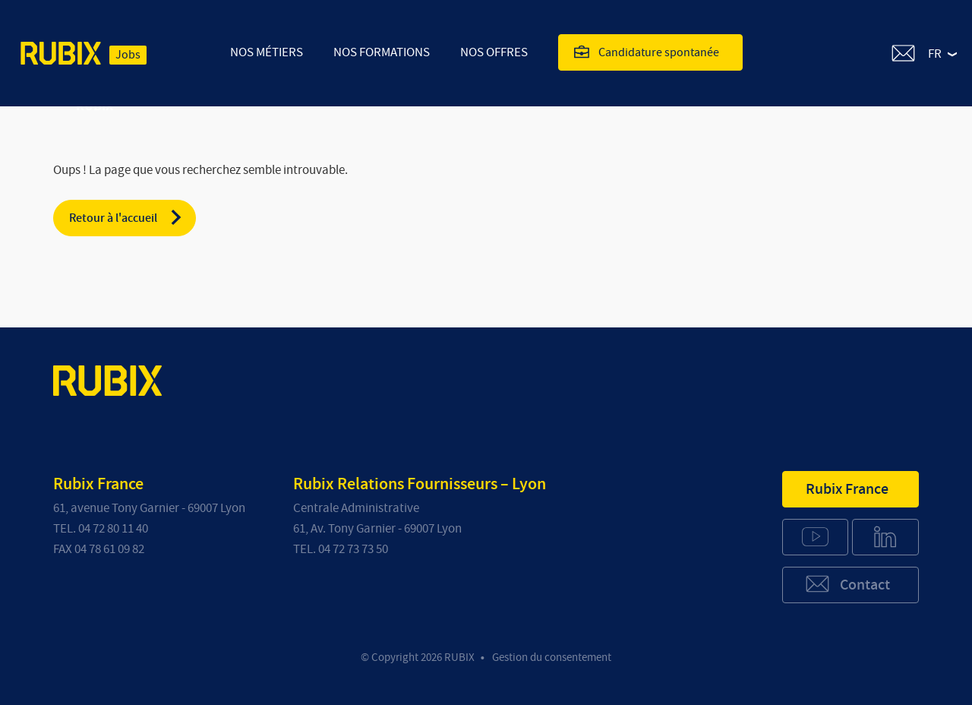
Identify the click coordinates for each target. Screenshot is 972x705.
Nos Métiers (266, 52)
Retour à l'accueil (126, 217)
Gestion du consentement (551, 657)
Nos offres (494, 52)
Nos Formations (381, 52)
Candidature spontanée (646, 51)
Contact (847, 584)
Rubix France (847, 489)
